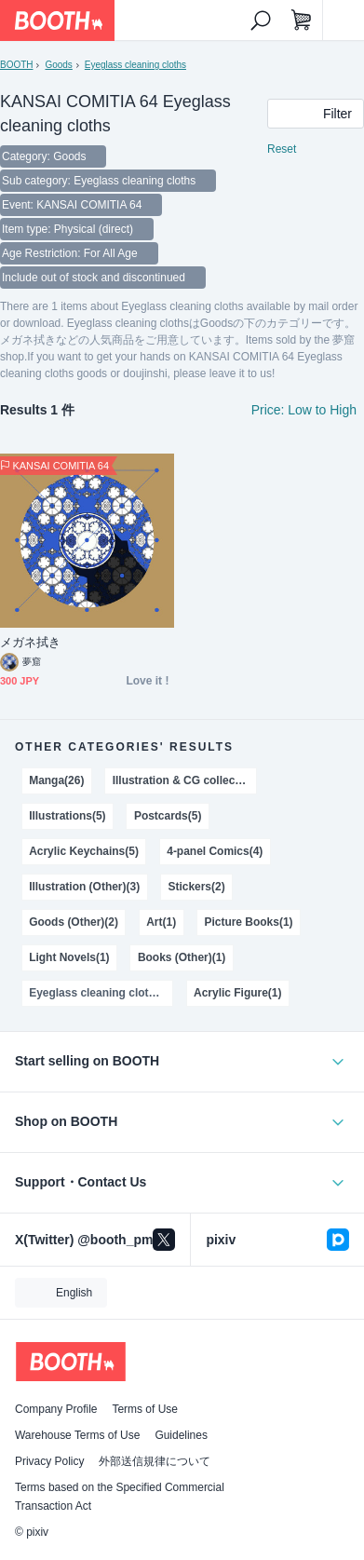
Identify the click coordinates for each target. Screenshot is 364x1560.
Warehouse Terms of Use (77, 1435)
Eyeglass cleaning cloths (135, 65)
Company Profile (56, 1409)
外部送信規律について (154, 1461)
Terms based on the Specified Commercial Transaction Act (119, 1497)
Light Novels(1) (69, 957)
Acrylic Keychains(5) (84, 851)
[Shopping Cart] (301, 20)
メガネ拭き (30, 642)
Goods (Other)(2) (73, 922)
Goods (58, 65)
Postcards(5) (168, 815)
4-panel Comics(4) (215, 851)
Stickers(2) (196, 886)
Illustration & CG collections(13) (184, 780)
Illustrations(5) (67, 815)
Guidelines (181, 1435)
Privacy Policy (49, 1461)
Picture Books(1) (248, 922)
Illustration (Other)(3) (84, 886)
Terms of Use (145, 1409)
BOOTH (16, 65)
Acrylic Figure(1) (237, 992)
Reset (281, 149)
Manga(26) (56, 780)
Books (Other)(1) (181, 957)
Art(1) (161, 922)
